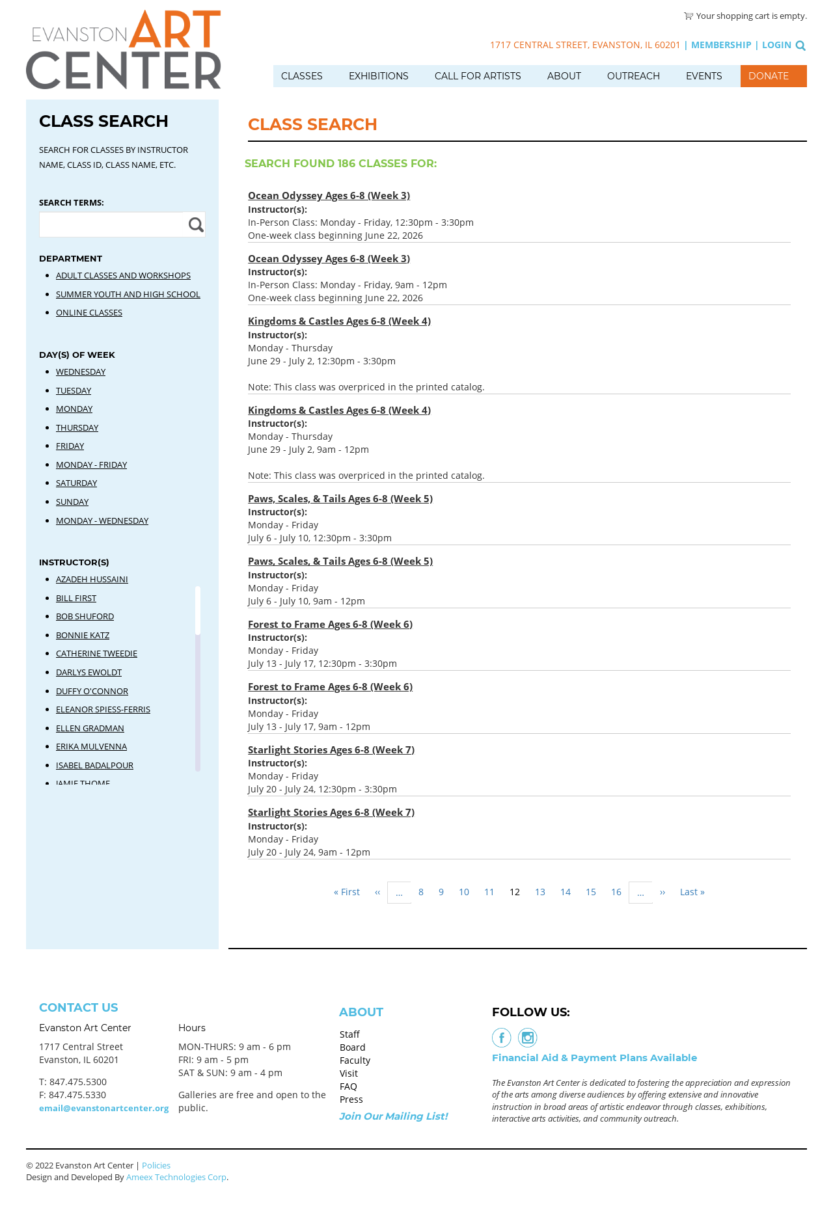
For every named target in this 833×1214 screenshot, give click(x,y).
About (564, 76)
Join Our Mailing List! (393, 1116)
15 (595, 891)
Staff (350, 1034)
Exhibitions (379, 76)
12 (519, 893)
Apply (194, 224)
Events (704, 76)
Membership (721, 44)
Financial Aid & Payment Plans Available (594, 1057)
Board (353, 1047)
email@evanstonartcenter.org (104, 1108)
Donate (768, 76)
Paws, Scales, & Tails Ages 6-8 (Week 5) (340, 498)
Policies (156, 1165)
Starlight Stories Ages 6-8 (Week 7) (331, 749)
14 (569, 891)
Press (351, 1099)
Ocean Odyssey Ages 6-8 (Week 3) (329, 195)
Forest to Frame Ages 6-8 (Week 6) (330, 623)
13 (544, 891)
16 (620, 891)
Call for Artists (478, 76)
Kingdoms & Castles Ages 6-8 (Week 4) (339, 320)
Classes (302, 76)
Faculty (355, 1060)
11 (493, 891)
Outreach (633, 76)
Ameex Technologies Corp (176, 1177)
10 (468, 891)
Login (776, 44)
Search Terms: (71, 202)
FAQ (348, 1086)
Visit (349, 1073)
